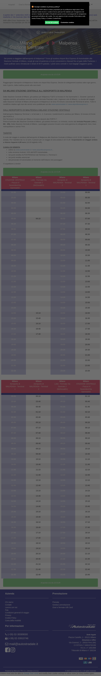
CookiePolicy (57, 18)
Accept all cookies (52, 22)
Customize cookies (67, 22)
